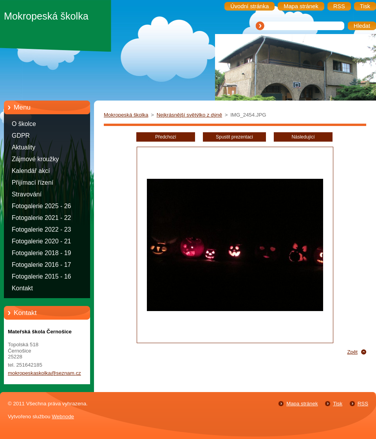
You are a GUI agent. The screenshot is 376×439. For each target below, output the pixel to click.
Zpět (352, 352)
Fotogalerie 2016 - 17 (41, 264)
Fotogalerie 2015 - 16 (41, 276)
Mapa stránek (302, 404)
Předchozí (165, 137)
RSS (363, 404)
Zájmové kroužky (35, 159)
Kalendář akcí (31, 170)
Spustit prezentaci (234, 137)
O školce (24, 124)
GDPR (21, 135)
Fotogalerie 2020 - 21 (41, 241)
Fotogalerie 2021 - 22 (41, 217)
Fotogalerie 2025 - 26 (41, 206)
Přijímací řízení (32, 182)
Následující (303, 137)
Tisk (337, 404)
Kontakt (22, 288)
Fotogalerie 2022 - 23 (41, 229)
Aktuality (23, 147)
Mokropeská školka (126, 115)
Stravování (27, 194)
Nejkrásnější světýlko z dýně (189, 115)
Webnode (63, 416)
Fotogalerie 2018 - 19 (41, 253)
